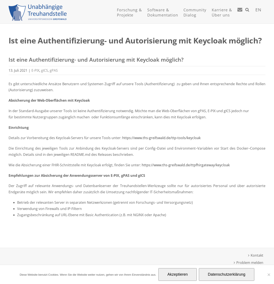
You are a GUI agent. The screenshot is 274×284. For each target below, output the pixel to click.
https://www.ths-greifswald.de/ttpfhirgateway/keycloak (186, 165)
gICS (44, 70)
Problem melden (249, 262)
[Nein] (269, 274)
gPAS (54, 70)
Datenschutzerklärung (226, 274)
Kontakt (257, 255)
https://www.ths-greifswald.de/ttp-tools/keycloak (161, 137)
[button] (247, 15)
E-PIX (35, 70)
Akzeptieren (177, 274)
